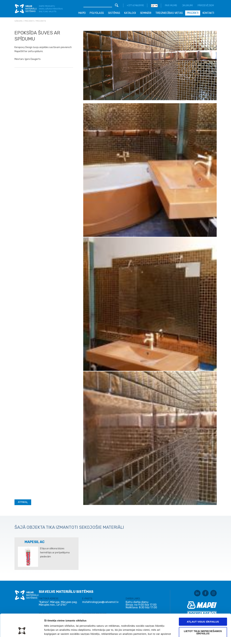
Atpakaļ (23, 502)
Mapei (82, 13)
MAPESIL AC (34, 542)
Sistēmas (114, 13)
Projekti (192, 13)
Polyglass (97, 13)
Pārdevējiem (205, 5)
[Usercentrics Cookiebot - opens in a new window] (22, 630)
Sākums (18, 21)
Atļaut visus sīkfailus (203, 600)
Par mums (171, 5)
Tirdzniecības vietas (169, 13)
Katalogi (130, 13)
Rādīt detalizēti (180, 630)
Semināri (145, 13)
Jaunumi (187, 5)
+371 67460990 (135, 5)
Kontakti (208, 13)
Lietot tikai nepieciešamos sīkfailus (203, 611)
